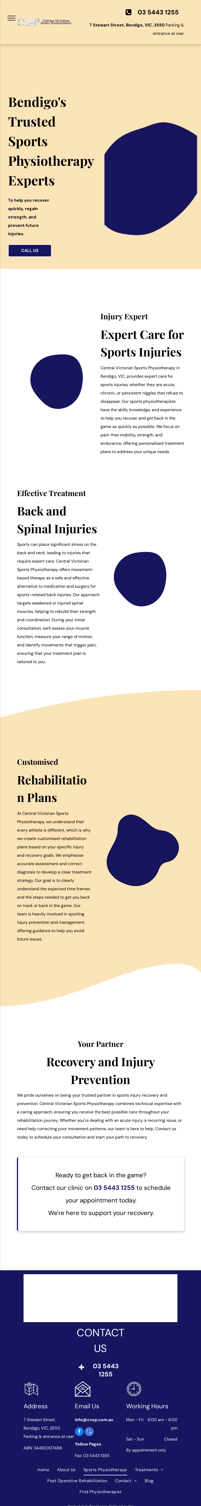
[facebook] (79, 1432)
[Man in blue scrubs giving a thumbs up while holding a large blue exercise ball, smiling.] (151, 159)
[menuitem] (43, 1469)
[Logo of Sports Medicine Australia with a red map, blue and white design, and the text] (85, 1298)
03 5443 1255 (114, 1188)
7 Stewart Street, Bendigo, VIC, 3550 (127, 25)
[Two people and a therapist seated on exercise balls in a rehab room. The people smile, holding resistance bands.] (142, 806)
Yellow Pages (88, 1444)
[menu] (11, 18)
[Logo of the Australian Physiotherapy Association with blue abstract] (116, 1298)
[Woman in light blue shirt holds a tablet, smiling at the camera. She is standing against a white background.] (142, 581)
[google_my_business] (89, 1432)
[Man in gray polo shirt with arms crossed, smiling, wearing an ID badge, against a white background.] (68, 383)
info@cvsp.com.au (94, 1419)
